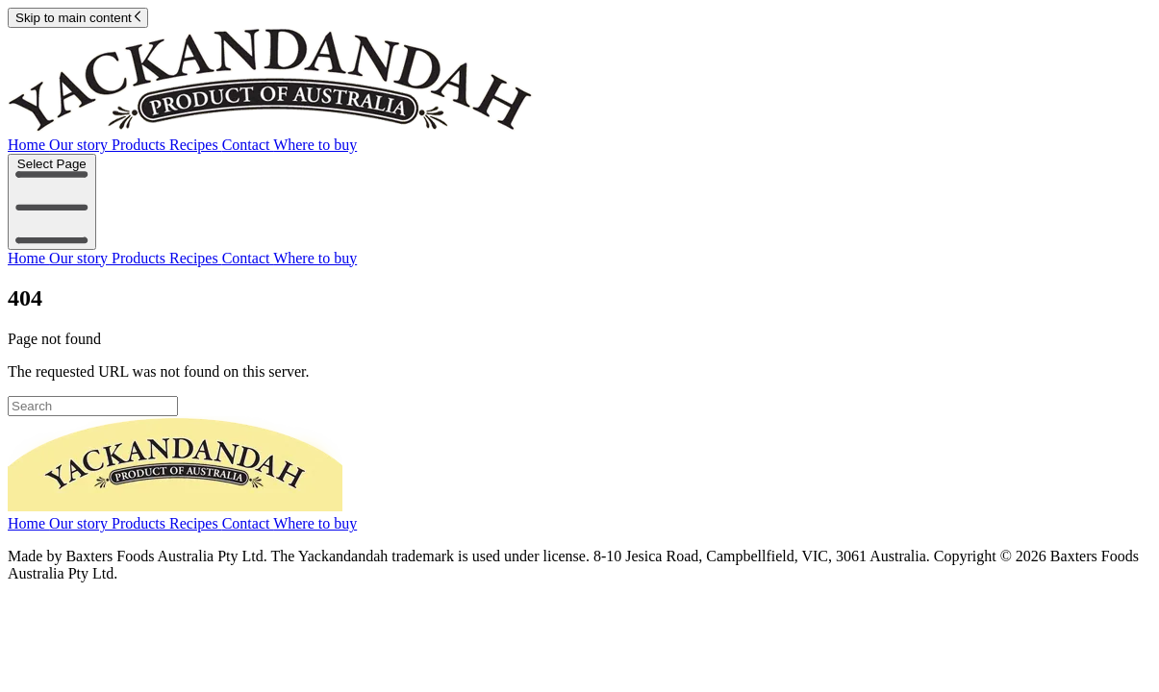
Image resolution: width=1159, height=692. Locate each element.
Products (140, 144)
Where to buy (315, 144)
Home (28, 144)
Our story (80, 144)
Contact (247, 144)
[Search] (93, 406)
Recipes (195, 144)
